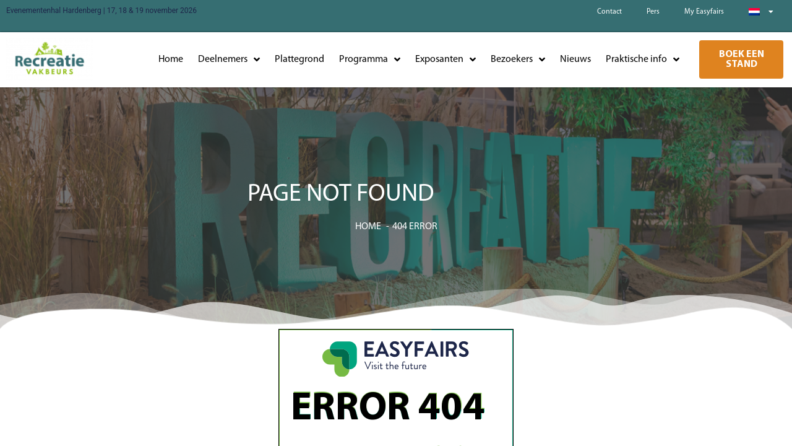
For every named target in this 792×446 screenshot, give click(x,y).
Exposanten (445, 59)
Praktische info (642, 59)
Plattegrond (299, 59)
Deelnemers (229, 59)
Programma (369, 59)
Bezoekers (518, 59)
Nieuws (575, 59)
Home (170, 59)
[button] (741, 59)
